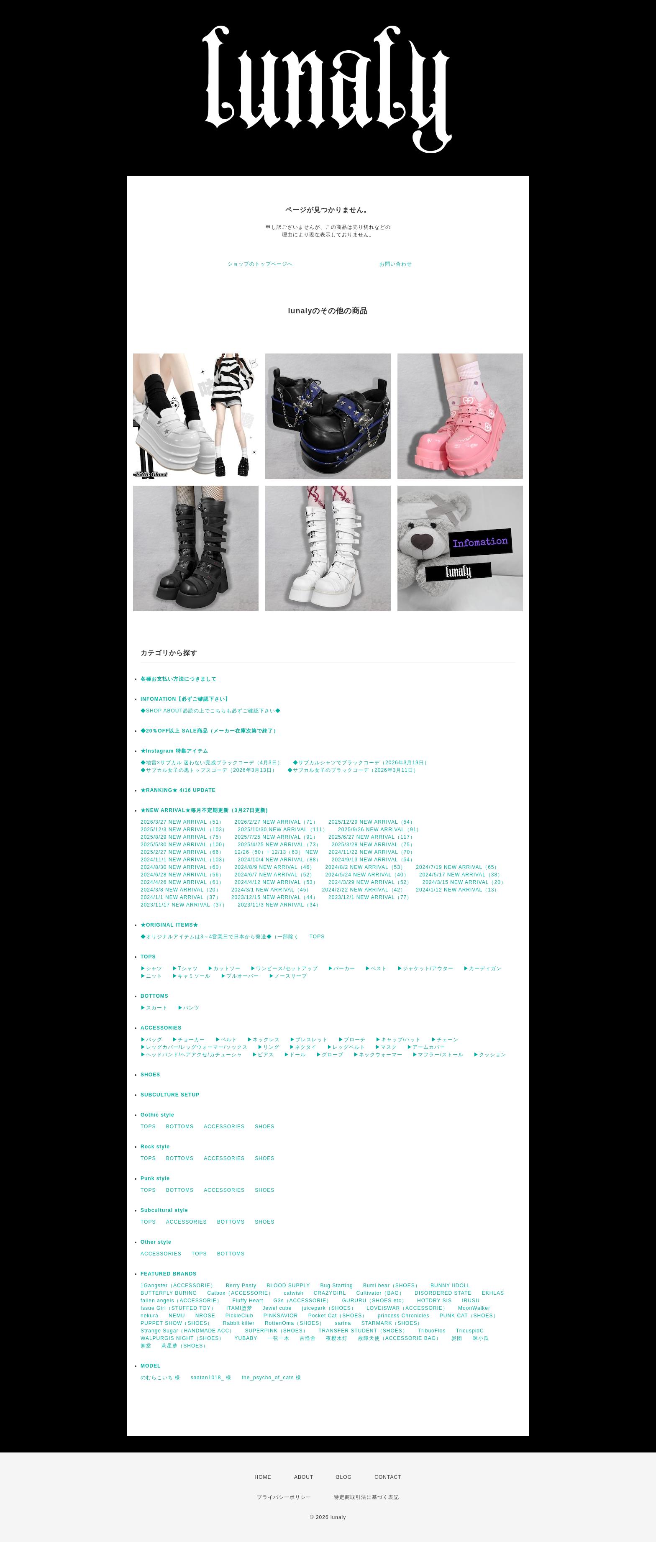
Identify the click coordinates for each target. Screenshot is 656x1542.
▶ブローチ (352, 1040)
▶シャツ (151, 968)
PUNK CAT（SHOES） (469, 1316)
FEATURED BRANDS (169, 1274)
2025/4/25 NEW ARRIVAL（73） (279, 845)
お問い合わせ (395, 264)
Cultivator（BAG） (380, 1293)
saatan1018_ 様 (211, 1378)
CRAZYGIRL (330, 1293)
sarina (343, 1323)
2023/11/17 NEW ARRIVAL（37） (184, 905)
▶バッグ (151, 1040)
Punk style (155, 1178)
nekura (150, 1316)
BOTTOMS (155, 996)
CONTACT (387, 1477)
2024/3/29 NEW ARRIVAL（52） (370, 882)
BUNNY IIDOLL (450, 1285)
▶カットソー (224, 968)
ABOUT (303, 1477)
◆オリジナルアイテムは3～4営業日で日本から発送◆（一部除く (220, 937)
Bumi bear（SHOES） (391, 1285)
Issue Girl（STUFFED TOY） (178, 1308)
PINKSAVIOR (281, 1316)
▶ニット (151, 976)
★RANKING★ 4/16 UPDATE (178, 790)
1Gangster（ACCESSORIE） (178, 1285)
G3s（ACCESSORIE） (303, 1301)
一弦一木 (279, 1338)
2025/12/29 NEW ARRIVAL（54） (371, 822)
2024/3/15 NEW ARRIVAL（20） (464, 882)
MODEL (151, 1366)
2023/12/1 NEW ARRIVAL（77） (370, 897)
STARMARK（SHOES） (392, 1323)
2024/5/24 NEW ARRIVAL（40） (367, 875)
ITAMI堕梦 (239, 1308)
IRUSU (470, 1301)
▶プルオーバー (240, 976)
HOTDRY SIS (434, 1301)
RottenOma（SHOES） (295, 1323)
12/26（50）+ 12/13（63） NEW (276, 852)
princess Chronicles (404, 1316)
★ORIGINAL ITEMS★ (169, 925)
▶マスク (386, 1047)
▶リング (268, 1047)
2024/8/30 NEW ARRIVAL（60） (182, 867)
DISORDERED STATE (443, 1293)
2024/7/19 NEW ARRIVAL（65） (458, 867)
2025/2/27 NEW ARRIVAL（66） (182, 852)
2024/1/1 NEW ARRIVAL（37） (181, 897)
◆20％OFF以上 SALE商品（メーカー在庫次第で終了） (210, 731)
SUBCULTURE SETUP (170, 1095)
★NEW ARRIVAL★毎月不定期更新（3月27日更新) (204, 810)
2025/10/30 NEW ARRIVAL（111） (283, 829)
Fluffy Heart (247, 1301)
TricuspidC (470, 1331)
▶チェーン (445, 1040)
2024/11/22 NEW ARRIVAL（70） (371, 852)
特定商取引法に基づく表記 (366, 1497)
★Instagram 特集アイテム (174, 751)
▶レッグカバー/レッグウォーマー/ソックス (194, 1047)
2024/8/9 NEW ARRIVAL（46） (275, 867)
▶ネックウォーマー (378, 1055)
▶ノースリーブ (288, 976)
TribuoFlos (432, 1331)
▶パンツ (189, 1008)
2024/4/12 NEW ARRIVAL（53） (276, 882)
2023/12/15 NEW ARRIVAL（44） (274, 897)
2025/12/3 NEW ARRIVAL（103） (184, 829)
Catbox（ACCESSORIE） (240, 1293)
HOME (263, 1477)
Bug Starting (336, 1285)
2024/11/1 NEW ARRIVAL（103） (184, 860)
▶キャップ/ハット (398, 1040)
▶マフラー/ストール (438, 1055)
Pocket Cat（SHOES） (338, 1316)
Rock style (155, 1147)
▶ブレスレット (309, 1040)
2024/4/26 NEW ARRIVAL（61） (182, 882)
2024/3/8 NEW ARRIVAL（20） (181, 890)
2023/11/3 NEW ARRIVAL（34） (279, 905)
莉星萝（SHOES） (184, 1346)
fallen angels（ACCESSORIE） (181, 1301)
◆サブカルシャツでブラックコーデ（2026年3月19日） (361, 763)
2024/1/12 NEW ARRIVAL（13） (458, 890)
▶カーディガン (483, 968)
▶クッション (490, 1055)
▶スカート (154, 1008)
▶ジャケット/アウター (425, 968)
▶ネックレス (263, 1040)
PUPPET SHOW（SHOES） (177, 1323)
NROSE (205, 1316)
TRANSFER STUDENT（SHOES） (363, 1331)
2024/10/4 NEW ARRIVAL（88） (279, 860)
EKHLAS (493, 1293)
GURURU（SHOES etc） (374, 1301)
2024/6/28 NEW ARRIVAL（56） (182, 875)
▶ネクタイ (303, 1047)
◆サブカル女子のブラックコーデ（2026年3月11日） (353, 770)
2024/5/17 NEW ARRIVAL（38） (461, 875)
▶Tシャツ (184, 968)
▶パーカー (341, 968)
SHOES (150, 1075)
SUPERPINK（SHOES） (276, 1331)
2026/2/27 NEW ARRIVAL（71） (276, 822)
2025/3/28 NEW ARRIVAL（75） (373, 845)
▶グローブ (329, 1055)
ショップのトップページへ (260, 264)
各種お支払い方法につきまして (179, 679)
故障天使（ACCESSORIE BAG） (399, 1338)
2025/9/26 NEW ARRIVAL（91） (380, 829)
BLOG (344, 1477)
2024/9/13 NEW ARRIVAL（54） (373, 860)
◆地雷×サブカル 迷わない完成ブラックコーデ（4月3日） (212, 763)
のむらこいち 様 (160, 1378)
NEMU (177, 1316)
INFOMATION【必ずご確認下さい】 (186, 699)
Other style (156, 1242)
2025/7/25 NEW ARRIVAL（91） (276, 837)
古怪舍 (308, 1338)
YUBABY (246, 1338)
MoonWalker (474, 1308)
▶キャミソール (191, 976)
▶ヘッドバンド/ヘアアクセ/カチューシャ (191, 1055)
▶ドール (295, 1055)
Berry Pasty (241, 1285)
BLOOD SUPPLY (288, 1285)
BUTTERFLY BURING (169, 1293)
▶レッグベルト (346, 1047)
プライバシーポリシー (284, 1497)
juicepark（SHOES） (329, 1308)
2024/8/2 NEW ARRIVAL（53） (365, 867)
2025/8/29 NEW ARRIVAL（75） (182, 837)
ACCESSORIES (161, 1028)
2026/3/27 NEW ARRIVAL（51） (182, 822)
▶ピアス (263, 1055)
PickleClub (240, 1316)
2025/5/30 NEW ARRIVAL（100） (184, 845)
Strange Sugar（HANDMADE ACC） (188, 1331)
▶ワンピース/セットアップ (284, 968)
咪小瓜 (481, 1338)
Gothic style (157, 1115)
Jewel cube (277, 1308)
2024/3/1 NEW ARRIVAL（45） (271, 890)
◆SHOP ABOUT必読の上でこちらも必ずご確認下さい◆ (211, 711)
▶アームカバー (426, 1047)
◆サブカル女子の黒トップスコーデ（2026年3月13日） (209, 770)
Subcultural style (164, 1210)
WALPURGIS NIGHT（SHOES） (182, 1338)
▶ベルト (226, 1040)
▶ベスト (376, 968)
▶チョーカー (188, 1040)
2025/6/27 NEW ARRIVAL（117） (371, 837)
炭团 (456, 1338)
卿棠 (146, 1346)
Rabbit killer (239, 1323)
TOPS (317, 937)
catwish (293, 1293)
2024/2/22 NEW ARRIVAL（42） (364, 890)
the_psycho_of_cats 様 (271, 1378)
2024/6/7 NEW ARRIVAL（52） (275, 875)
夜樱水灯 (337, 1338)
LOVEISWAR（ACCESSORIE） (407, 1308)
